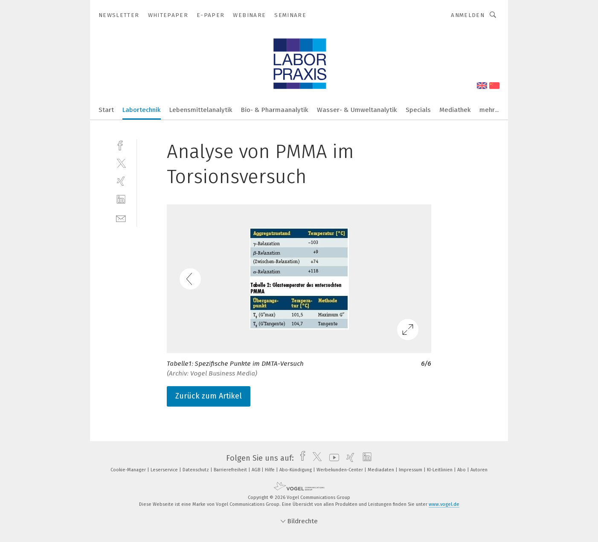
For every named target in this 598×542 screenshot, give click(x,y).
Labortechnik (141, 110)
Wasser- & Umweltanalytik (357, 110)
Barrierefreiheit (231, 470)
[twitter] (121, 163)
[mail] (121, 217)
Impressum (411, 470)
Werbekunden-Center (340, 470)
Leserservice (165, 470)
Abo (462, 470)
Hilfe (270, 470)
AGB (256, 470)
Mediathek (455, 110)
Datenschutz (196, 470)
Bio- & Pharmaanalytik (274, 110)
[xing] (121, 181)
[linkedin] (121, 199)
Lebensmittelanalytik (200, 110)
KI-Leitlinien (440, 470)
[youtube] (332, 458)
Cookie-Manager (128, 470)
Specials (418, 110)
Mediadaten (381, 470)
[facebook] (121, 144)
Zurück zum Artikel (208, 396)
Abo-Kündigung (296, 470)
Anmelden (468, 15)
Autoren (479, 470)
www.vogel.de (444, 504)
